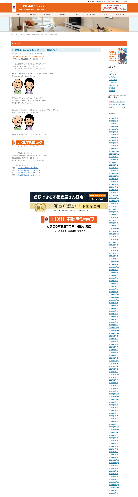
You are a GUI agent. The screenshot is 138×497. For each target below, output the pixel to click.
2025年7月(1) (113, 137)
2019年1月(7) (113, 325)
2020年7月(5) (113, 275)
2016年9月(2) (113, 402)
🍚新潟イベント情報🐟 (117, 104)
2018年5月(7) (113, 347)
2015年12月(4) (114, 427)
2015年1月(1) (113, 457)
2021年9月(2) (113, 237)
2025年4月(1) (113, 140)
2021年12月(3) (114, 228)
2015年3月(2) (113, 452)
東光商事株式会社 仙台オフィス (29, 170)
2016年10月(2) (114, 399)
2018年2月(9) (113, 355)
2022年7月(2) (113, 209)
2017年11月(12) (114, 363)
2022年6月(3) (113, 212)
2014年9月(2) (113, 465)
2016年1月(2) (113, 424)
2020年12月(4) (114, 261)
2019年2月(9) (113, 322)
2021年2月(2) (113, 256)
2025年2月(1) (113, 146)
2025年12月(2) (114, 126)
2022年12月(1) (114, 195)
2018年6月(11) (114, 344)
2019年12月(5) (114, 294)
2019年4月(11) (114, 316)
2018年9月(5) (113, 336)
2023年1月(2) (113, 192)
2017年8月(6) (113, 372)
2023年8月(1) (113, 179)
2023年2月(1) (113, 190)
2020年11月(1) (114, 264)
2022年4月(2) (113, 217)
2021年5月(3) (113, 248)
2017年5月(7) (113, 380)
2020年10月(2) (114, 267)
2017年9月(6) (113, 369)
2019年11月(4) (114, 297)
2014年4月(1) (113, 476)
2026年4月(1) (113, 118)
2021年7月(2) (113, 242)
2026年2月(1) (113, 121)
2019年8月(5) (113, 305)
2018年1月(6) (113, 358)
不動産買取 (113, 82)
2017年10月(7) (114, 366)
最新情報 (39, 53)
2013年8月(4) (113, 493)
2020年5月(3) (113, 281)
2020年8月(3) (113, 272)
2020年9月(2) (113, 270)
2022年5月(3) (113, 215)
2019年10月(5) (114, 300)
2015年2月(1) (113, 454)
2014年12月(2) (114, 460)
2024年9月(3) (113, 157)
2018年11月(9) (114, 330)
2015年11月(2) (114, 430)
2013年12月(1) (114, 482)
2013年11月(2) (114, 485)
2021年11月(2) (114, 231)
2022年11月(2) (114, 198)
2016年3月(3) (113, 419)
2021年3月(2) (113, 253)
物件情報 (112, 91)
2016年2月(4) (113, 421)
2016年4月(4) (113, 416)
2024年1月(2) (113, 170)
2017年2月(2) (113, 388)
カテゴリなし (113, 77)
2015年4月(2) (113, 449)
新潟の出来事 (113, 85)
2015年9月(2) (113, 435)
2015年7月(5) (113, 441)
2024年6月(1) (113, 165)
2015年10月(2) (114, 432)
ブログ (22, 34)
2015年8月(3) (113, 438)
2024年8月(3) (113, 159)
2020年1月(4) (113, 292)
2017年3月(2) (113, 385)
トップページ (14, 34)
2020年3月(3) (113, 286)
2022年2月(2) (113, 223)
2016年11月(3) (114, 396)
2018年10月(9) (114, 333)
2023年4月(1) (113, 187)
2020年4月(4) (113, 283)
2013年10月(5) (114, 487)
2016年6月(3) (113, 410)
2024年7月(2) (113, 162)
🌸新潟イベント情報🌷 (117, 102)
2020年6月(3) (113, 278)
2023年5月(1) (113, 184)
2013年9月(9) (113, 490)
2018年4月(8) (113, 350)
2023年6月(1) (113, 181)
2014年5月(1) (113, 474)
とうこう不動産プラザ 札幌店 (28, 168)
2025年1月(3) (113, 148)
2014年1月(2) (113, 479)
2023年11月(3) (114, 176)
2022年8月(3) (113, 206)
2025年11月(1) (114, 129)
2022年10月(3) (114, 201)
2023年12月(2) (114, 173)
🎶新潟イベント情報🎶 (117, 107)
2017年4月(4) (113, 383)
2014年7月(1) (113, 471)
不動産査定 (113, 80)
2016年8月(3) (113, 405)
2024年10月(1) (114, 154)
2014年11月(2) (114, 463)
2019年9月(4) (113, 303)
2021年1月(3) (113, 259)
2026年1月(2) (113, 123)
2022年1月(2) (113, 226)
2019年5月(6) (113, 314)
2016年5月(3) (113, 413)
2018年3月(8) (113, 352)
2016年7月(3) (113, 408)
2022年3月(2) (113, 220)
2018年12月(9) (114, 328)
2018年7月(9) (113, 341)
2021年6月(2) (113, 245)
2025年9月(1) (113, 132)
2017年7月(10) (114, 374)
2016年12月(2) (114, 394)
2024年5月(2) (113, 168)
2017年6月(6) (113, 377)
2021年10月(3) (114, 234)
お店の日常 (33, 53)
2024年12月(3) (114, 151)
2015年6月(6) (113, 443)
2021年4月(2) (113, 250)
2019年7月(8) (113, 308)
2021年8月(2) (113, 239)
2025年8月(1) (113, 134)
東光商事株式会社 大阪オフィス (29, 175)
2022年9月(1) (113, 203)
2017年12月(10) (114, 361)
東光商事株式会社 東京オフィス (29, 173)
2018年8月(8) (113, 339)
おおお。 (27, 53)
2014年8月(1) (113, 468)
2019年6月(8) (113, 311)
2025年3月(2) (113, 143)
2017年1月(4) (113, 391)
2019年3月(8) (113, 319)
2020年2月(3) (113, 289)
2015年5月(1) (113, 446)
